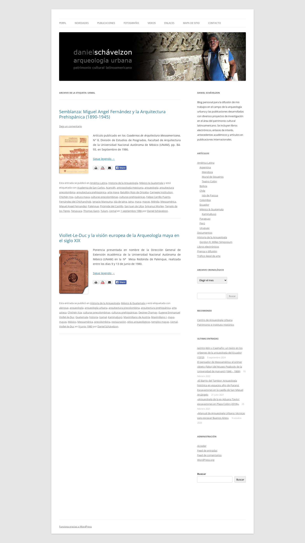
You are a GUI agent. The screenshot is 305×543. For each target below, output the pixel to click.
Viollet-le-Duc (66, 326)
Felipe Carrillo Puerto (158, 197)
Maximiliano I (159, 317)
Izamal (103, 317)
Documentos (204, 232)
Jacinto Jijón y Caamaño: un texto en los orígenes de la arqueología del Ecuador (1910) (220, 352)
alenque (63, 308)
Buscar (201, 474)
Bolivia (203, 186)
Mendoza (207, 172)
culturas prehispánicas (132, 197)
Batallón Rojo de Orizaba (134, 192)
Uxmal (113, 211)
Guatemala (81, 317)
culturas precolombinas (104, 197)
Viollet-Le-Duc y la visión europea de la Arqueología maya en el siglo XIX (119, 237)
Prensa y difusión (207, 251)
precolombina (102, 322)
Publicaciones (106, 23)
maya (138, 201)
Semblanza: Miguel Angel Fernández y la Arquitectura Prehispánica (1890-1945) (112, 114)
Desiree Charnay (147, 312)
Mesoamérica (168, 201)
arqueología (151, 187)
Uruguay (204, 228)
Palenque (93, 206)
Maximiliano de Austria (137, 317)
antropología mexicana (130, 187)
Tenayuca (76, 211)
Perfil (62, 23)
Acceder (201, 446)
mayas (146, 201)
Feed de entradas (207, 450)
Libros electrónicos (208, 246)
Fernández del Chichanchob (75, 201)
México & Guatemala (151, 183)
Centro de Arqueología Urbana (214, 320)
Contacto (214, 23)
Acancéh (111, 187)
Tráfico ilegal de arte (208, 256)
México (72, 322)
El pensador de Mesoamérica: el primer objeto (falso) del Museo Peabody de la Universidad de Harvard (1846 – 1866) (219, 366)
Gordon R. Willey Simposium (216, 242)
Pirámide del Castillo (111, 206)
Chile (202, 190)
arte (174, 308)
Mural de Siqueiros (212, 176)
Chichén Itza (66, 197)
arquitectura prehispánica (91, 192)
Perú (202, 223)
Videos (152, 23)
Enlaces (169, 23)
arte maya (113, 192)
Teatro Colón (209, 181)
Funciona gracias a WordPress (75, 526)
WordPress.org (205, 460)
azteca (63, 312)
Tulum (104, 211)
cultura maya (82, 197)
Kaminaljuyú (115, 317)
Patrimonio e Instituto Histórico (215, 324)
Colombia (205, 200)
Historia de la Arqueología (123, 183)
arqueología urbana (96, 308)
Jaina (131, 201)
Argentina (205, 167)
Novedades (82, 23)
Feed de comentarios (209, 455)
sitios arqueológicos (138, 322)
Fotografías (131, 23)
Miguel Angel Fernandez (73, 206)
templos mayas (160, 322)
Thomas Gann (91, 211)
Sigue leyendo (104, 159)
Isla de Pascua (210, 195)
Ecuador (204, 204)
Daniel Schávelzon (157, 211)
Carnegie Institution (161, 192)
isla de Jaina (120, 201)
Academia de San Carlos (91, 187)
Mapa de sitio (191, 23)
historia (93, 317)
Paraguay (205, 218)
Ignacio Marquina (102, 201)
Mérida (155, 201)
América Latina (98, 183)
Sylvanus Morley (154, 206)
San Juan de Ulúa (134, 206)
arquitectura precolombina (124, 308)
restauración (118, 322)
